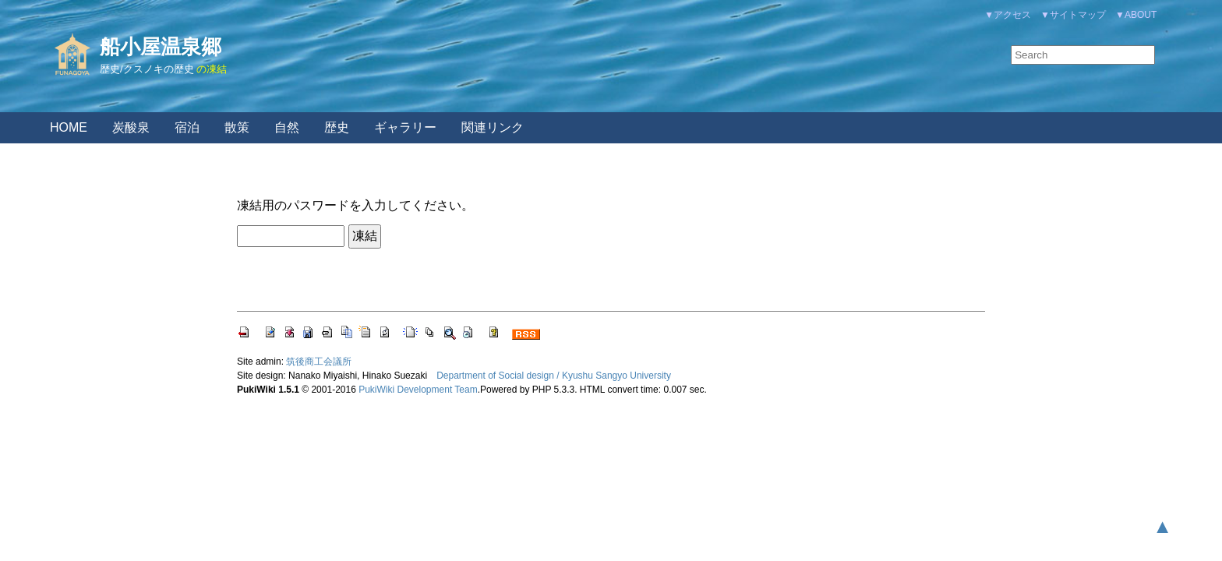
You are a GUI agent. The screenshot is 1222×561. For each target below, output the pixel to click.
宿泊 (187, 127)
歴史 (336, 127)
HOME (68, 127)
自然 (286, 127)
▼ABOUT (1136, 14)
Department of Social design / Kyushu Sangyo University (553, 375)
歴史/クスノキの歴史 (147, 69)
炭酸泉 (131, 127)
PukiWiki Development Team (418, 389)
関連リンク (492, 127)
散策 (236, 127)
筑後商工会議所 (318, 361)
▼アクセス (1007, 14)
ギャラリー (405, 127)
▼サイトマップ (1073, 14)
